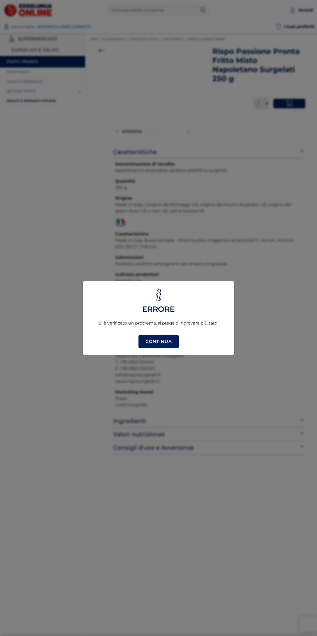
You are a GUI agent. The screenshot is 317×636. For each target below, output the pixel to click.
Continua (158, 341)
